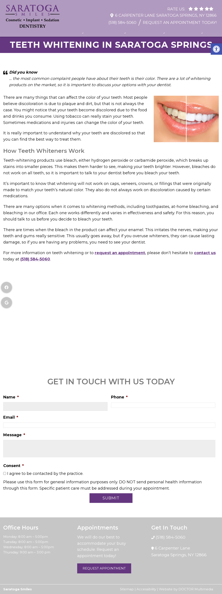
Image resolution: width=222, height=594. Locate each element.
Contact (212, 31)
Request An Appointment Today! (180, 20)
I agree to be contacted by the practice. (45, 473)
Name (11, 397)
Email (10, 417)
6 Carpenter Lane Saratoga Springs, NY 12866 (166, 13)
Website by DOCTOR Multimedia (186, 589)
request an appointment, (120, 252)
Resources (38, 31)
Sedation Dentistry (185, 31)
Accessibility (146, 589)
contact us (205, 252)
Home (7, 31)
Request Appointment (104, 568)
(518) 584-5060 (122, 20)
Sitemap (127, 589)
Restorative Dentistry (106, 31)
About (21, 31)
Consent (13, 465)
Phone (119, 397)
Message (14, 435)
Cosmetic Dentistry (147, 31)
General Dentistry (67, 31)
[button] (216, 49)
